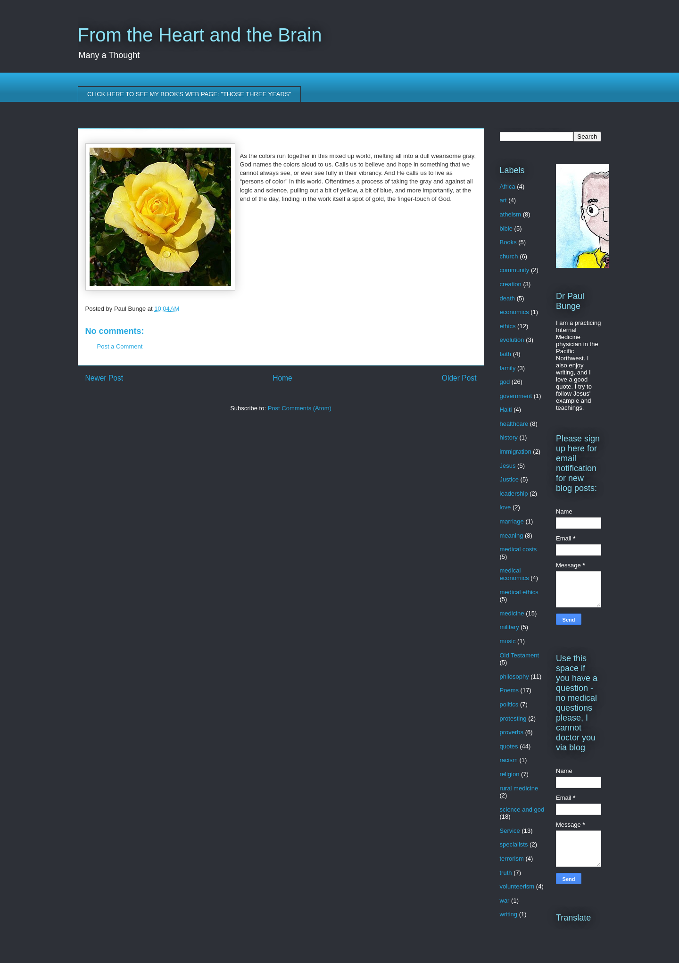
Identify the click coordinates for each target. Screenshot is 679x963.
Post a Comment (120, 346)
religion (510, 774)
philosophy (514, 676)
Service (510, 830)
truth (506, 872)
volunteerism (517, 886)
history (509, 437)
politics (509, 704)
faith (506, 353)
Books (508, 242)
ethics (508, 326)
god (505, 381)
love (505, 507)
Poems (509, 690)
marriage (512, 521)
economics (514, 311)
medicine (512, 613)
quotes (509, 746)
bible (506, 228)
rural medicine (519, 788)
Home (282, 378)
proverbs (512, 732)
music (508, 641)
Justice (509, 479)
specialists (514, 844)
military (509, 627)
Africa (507, 186)
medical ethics (519, 592)
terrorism (512, 858)
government (516, 395)
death (507, 298)
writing (509, 914)
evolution (512, 339)
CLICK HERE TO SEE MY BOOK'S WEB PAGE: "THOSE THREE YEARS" (189, 94)
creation (511, 284)
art (503, 200)
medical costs (518, 549)
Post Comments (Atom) (299, 408)
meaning (511, 535)
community (515, 270)
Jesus (508, 465)
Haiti (506, 409)
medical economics (514, 574)
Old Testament (519, 655)
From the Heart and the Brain (200, 35)
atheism (511, 214)
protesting (513, 718)
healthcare (514, 423)
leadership (514, 493)
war (505, 900)
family (508, 368)
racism (509, 760)
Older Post (459, 378)
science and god (522, 809)
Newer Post (104, 378)
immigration (515, 451)
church (509, 256)
